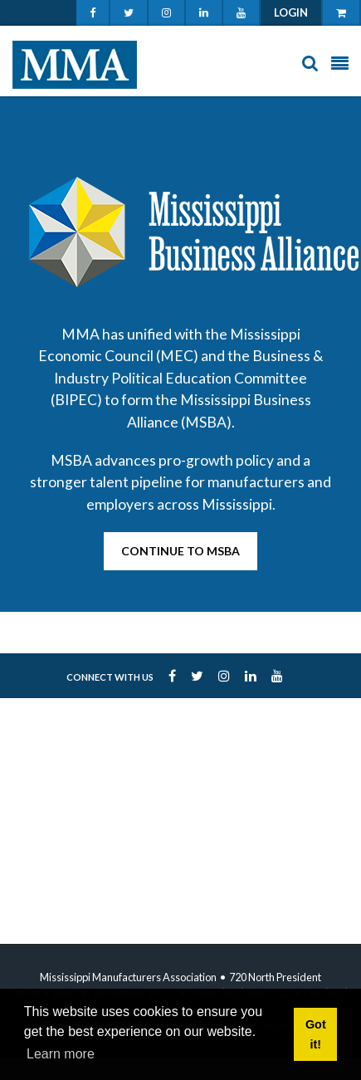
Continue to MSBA (180, 551)
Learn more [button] (61, 1054)
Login (291, 12)
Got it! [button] (315, 1034)
